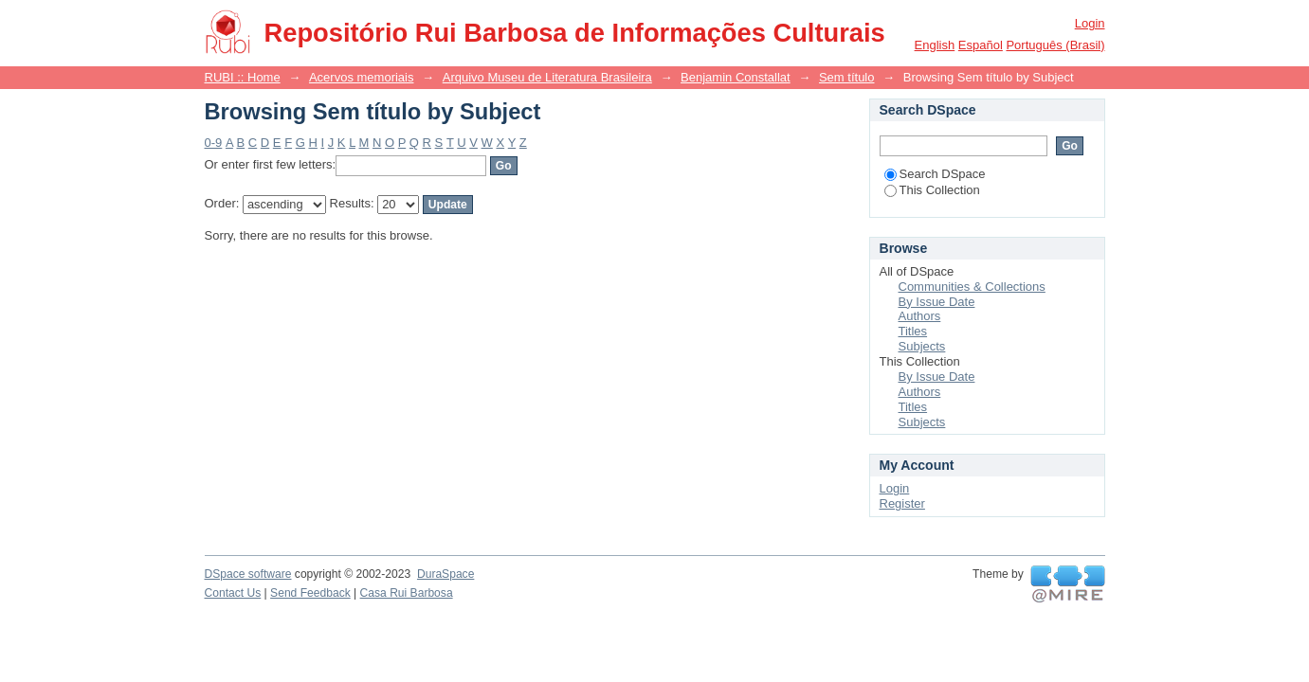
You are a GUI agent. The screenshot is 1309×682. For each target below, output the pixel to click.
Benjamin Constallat (736, 77)
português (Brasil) (1055, 45)
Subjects (922, 346)
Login (1090, 23)
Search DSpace (935, 174)
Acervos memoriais (361, 77)
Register (902, 503)
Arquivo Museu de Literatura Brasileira (547, 77)
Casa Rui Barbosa (406, 593)
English (935, 45)
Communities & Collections (972, 286)
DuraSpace (445, 574)
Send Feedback (310, 593)
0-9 (214, 142)
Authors (920, 316)
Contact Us (233, 593)
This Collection (932, 190)
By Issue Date (937, 302)
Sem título (847, 77)
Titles (913, 331)
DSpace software (248, 574)
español (980, 45)
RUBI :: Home (243, 77)
